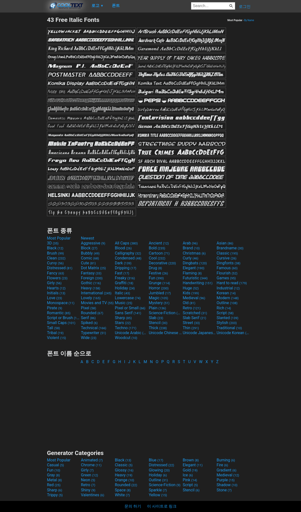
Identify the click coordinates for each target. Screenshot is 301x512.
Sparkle (158, 490)
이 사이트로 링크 (162, 506)
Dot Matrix (93, 268)
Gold (190, 470)
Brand (191, 248)
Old (189, 302)
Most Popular (59, 238)
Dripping (125, 268)
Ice (188, 475)
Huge (191, 288)
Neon (88, 480)
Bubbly (90, 253)
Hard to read (232, 283)
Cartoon (159, 253)
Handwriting (197, 283)
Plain (157, 308)
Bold (157, 248)
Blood (123, 248)
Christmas (194, 253)
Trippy (55, 495)
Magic (158, 298)
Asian (225, 243)
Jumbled (160, 293)
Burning (226, 460)
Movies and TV (97, 302)
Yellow (158, 495)
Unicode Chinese (165, 332)
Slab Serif (194, 317)
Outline (227, 302)
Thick (158, 328)
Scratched (195, 313)
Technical (93, 328)
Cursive (227, 258)
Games (226, 278)
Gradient (226, 470)
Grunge (159, 283)
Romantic (59, 313)
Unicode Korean (233, 332)
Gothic (91, 283)
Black (55, 248)
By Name (249, 20)
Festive (158, 273)
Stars (123, 322)
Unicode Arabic (131, 332)
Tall (53, 328)
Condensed (128, 258)
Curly (190, 258)
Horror (159, 288)
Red (53, 485)
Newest (87, 238)
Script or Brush (63, 317)
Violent (56, 337)
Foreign (92, 278)
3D (53, 243)
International (96, 293)
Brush (55, 253)
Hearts (56, 288)
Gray (53, 475)
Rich (224, 308)
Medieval (194, 298)
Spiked (89, 322)
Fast (122, 273)
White (122, 495)
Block (89, 248)
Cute (88, 263)
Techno (125, 328)
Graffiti (124, 283)
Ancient (159, 243)
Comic (90, 258)
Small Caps (61, 322)
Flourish (227, 273)
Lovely (91, 298)
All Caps (126, 243)
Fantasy (91, 273)
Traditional (229, 328)
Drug (155, 268)
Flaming (192, 273)
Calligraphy (128, 253)
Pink (190, 480)
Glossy (124, 470)
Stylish (227, 322)
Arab (190, 243)
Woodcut (126, 337)
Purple (226, 480)
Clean (56, 258)
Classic (227, 253)
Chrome (91, 465)
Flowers (57, 278)
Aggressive (93, 243)
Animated (92, 460)
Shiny (88, 490)
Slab (156, 317)
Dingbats (195, 263)
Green (89, 475)
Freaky (125, 278)
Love (54, 298)
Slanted (228, 317)
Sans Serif (128, 313)
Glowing (159, 470)
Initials (56, 293)
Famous (227, 268)
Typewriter (93, 332)
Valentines (92, 495)
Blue (156, 460)
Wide (88, 337)
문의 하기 (132, 506)
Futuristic (195, 278)
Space (123, 490)
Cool (157, 258)
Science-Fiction (165, 313)
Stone (224, 490)
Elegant (193, 268)
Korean (226, 293)
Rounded (92, 313)
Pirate (54, 308)
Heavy (90, 288)
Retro (192, 308)
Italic (122, 293)
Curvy (55, 263)
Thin (191, 328)
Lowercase (128, 298)
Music (123, 302)
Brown (191, 460)
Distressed (59, 268)
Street (191, 322)
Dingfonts (229, 263)
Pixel (88, 308)
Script (225, 313)
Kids (191, 293)
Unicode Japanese (199, 332)
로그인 (245, 6)
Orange (124, 480)
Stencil (158, 322)
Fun (156, 278)
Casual (55, 465)
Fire (222, 465)
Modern (228, 298)
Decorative (162, 263)
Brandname (230, 248)
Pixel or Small (130, 308)
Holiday (125, 288)
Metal (54, 480)
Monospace (60, 302)
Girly (54, 283)
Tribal (55, 332)
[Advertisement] (23, 90)
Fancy (55, 273)
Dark (123, 263)
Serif (88, 317)
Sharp (123, 317)
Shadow (227, 485)
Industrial (228, 288)
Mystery (159, 302)
